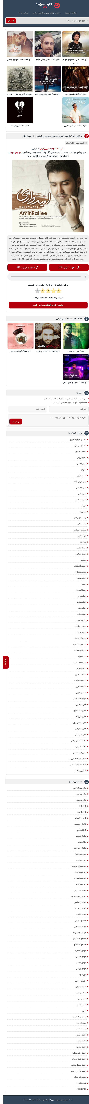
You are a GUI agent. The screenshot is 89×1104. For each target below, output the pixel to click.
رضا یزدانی (79, 608)
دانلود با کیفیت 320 (64, 267)
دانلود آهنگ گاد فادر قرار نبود (72, 94)
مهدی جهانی (78, 956)
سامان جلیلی (77, 626)
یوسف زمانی (78, 1029)
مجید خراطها (77, 854)
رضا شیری (79, 596)
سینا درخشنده (77, 650)
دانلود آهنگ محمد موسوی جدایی (16, 59)
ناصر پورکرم (78, 998)
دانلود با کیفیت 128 (22, 267)
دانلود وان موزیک (13, 152)
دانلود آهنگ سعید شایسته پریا (72, 125)
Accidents (78, 1089)
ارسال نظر (12, 421)
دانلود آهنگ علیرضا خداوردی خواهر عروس (72, 61)
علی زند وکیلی (77, 734)
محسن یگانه (78, 884)
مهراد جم (79, 974)
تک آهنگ (67, 143)
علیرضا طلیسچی (76, 722)
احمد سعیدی (77, 451)
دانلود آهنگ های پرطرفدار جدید (43, 12)
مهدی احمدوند (77, 950)
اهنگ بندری (78, 1047)
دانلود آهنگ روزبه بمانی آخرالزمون (16, 94)
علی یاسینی (78, 800)
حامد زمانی (78, 548)
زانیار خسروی (77, 620)
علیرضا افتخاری (76, 710)
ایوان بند (79, 511)
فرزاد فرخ (79, 806)
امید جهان (78, 475)
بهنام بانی (79, 536)
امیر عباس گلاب (76, 481)
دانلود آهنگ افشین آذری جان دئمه (44, 94)
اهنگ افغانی (78, 1035)
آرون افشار (78, 463)
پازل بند (79, 541)
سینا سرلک (78, 656)
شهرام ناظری (78, 686)
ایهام (80, 505)
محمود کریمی (77, 920)
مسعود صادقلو (77, 944)
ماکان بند (79, 842)
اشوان (80, 469)
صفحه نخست (68, 12)
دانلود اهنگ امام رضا (74, 758)
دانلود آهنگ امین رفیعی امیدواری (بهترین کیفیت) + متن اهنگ (49, 136)
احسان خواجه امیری (74, 439)
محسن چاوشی (77, 872)
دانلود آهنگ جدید (54, 148)
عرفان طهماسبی (76, 698)
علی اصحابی (78, 704)
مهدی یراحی (78, 968)
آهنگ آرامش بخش (75, 740)
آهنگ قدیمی (77, 746)
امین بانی (79, 493)
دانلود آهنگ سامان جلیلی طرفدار (44, 59)
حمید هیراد (78, 578)
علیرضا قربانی (77, 728)
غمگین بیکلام (77, 770)
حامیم (80, 560)
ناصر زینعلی (78, 1004)
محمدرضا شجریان (75, 896)
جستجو (7, 20)
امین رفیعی (76, 143)
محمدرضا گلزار (77, 902)
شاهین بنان (78, 668)
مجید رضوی (78, 860)
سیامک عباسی (77, 638)
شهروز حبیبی (78, 692)
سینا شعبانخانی (76, 662)
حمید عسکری (77, 572)
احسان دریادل (77, 445)
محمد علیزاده (77, 908)
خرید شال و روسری (75, 1071)
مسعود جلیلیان (76, 938)
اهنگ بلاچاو (78, 1041)
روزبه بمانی (78, 614)
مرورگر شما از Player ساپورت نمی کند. (45, 277)
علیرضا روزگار (77, 716)
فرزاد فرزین (78, 812)
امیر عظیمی (78, 487)
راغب (81, 584)
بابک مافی (78, 524)
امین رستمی (78, 499)
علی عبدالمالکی (76, 788)
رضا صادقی (78, 602)
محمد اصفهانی (77, 890)
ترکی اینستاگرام (76, 752)
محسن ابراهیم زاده (75, 866)
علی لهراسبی (78, 794)
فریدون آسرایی (77, 818)
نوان (81, 1010)
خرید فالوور (78, 1083)
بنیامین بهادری (77, 529)
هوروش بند (78, 1022)
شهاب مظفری (77, 674)
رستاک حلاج (78, 590)
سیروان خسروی (76, 644)
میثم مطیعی (77, 986)
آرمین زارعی (78, 457)
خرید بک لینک (77, 1077)
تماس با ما (20, 12)
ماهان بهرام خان (76, 848)
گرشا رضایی (78, 830)
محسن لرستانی (76, 878)
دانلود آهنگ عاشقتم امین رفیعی (45, 351)
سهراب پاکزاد (77, 632)
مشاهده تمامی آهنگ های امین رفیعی (44, 305)
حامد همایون (77, 554)
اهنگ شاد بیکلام (76, 1059)
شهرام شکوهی (77, 680)
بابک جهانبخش (76, 517)
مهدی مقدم (78, 962)
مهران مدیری (77, 980)
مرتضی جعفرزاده (76, 932)
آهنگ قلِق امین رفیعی (73, 351)
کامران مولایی (77, 824)
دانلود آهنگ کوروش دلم (17, 125)
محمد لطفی (78, 914)
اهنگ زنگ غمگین (76, 1053)
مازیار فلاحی (78, 836)
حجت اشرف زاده (76, 566)
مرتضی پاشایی (77, 926)
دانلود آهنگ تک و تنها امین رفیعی (72, 382)
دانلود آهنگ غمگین (75, 764)
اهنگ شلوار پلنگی (75, 1065)
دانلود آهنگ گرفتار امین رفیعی (17, 351)
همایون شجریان (76, 1017)
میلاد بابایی (78, 992)
